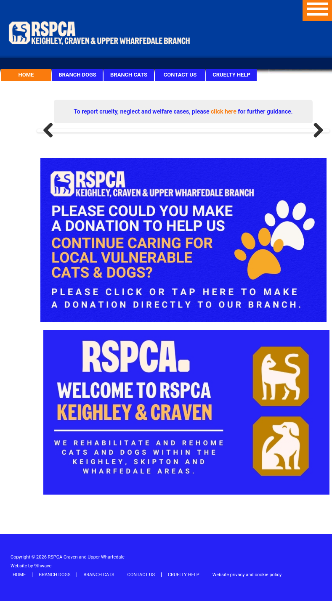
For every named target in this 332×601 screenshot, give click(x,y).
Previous (51, 130)
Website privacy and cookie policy (247, 574)
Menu (317, 10)
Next (315, 130)
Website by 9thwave (31, 566)
